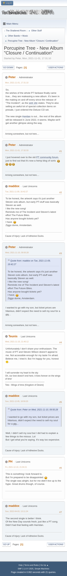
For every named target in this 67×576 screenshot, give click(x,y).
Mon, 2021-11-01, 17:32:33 (16, 150)
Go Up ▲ (44, 565)
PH (10, 461)
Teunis (12, 336)
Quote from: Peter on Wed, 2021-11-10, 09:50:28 (34, 409)
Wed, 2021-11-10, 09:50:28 (17, 252)
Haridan (26, 116)
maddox (13, 186)
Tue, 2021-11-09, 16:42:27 (16, 192)
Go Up (6, 544)
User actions (55, 67)
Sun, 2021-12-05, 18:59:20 (16, 401)
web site (33, 103)
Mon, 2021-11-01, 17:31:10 (16, 83)
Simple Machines (42, 569)
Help (21, 565)
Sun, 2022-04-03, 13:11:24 (16, 511)
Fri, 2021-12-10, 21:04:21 (16, 467)
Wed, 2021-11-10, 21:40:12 (17, 342)
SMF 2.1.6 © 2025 (25, 569)
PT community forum (47, 157)
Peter (12, 77)
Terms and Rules (31, 565)
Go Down (8, 67)
